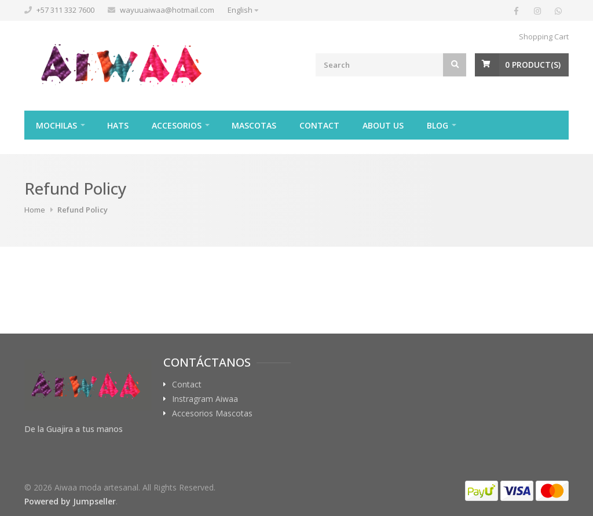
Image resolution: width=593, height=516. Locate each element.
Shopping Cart (544, 36)
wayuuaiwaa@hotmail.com (167, 10)
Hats (118, 125)
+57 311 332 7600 (65, 10)
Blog (437, 125)
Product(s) (533, 64)
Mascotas (254, 125)
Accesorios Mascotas (212, 413)
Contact (319, 125)
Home (34, 209)
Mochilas (56, 125)
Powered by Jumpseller (70, 501)
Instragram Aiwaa (205, 399)
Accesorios (177, 125)
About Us (383, 125)
